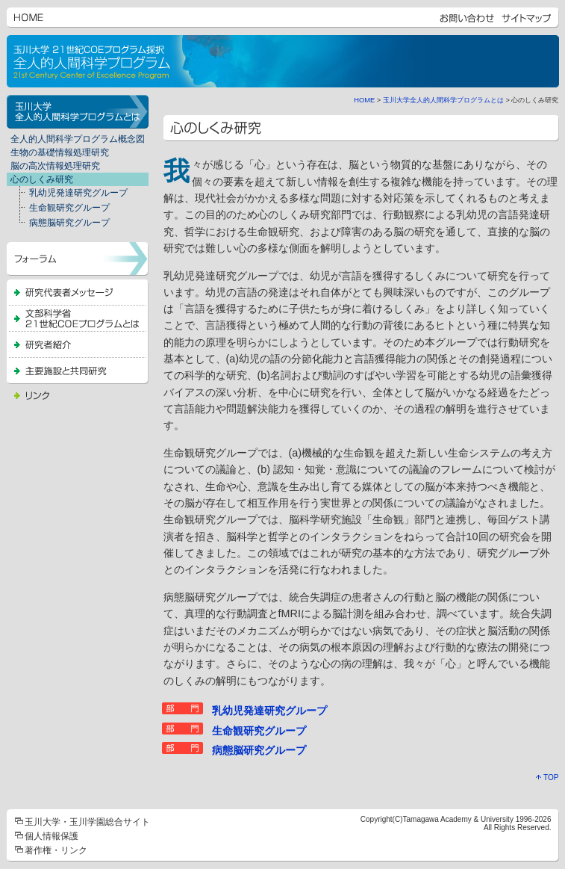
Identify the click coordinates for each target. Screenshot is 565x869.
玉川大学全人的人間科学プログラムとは (443, 100)
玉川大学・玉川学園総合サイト (87, 822)
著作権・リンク (56, 850)
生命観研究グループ (60, 208)
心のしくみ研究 (41, 179)
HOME (364, 100)
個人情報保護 (51, 836)
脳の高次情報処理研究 (55, 166)
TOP (547, 777)
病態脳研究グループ (60, 223)
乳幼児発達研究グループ (69, 193)
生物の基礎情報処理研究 (59, 152)
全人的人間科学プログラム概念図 (77, 139)
